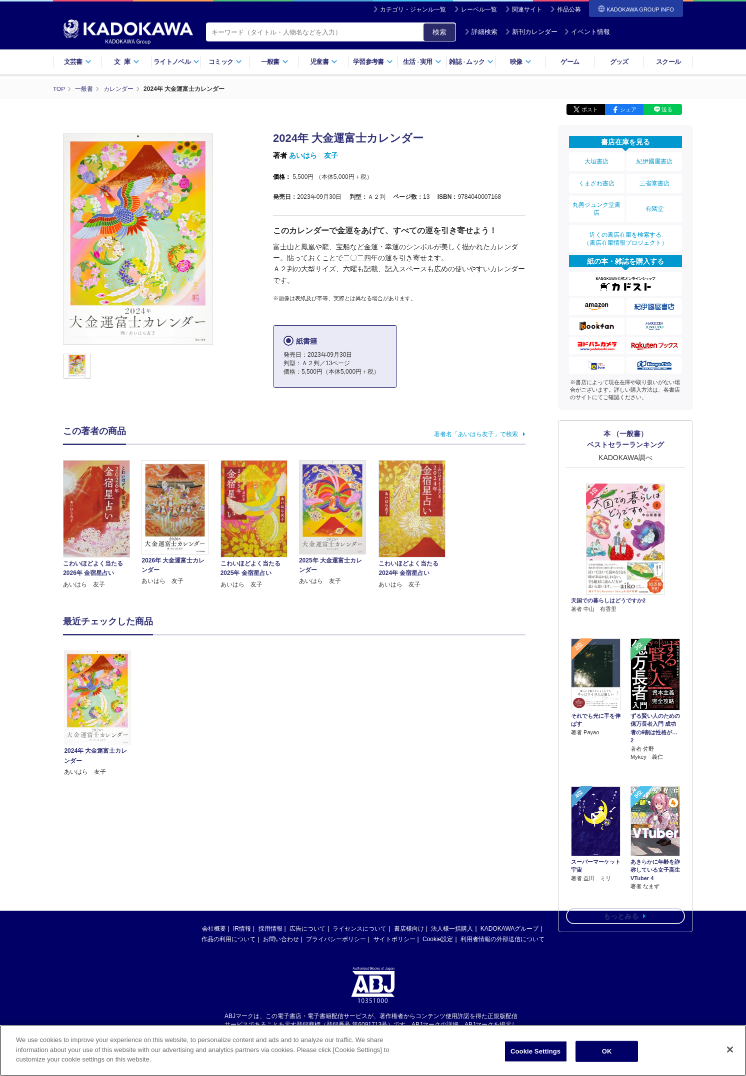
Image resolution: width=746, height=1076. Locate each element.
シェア (628, 109)
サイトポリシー (395, 939)
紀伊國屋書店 (654, 160)
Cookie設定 (437, 939)
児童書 (324, 61)
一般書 (274, 61)
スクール (668, 61)
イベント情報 (587, 31)
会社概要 (214, 928)
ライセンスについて (359, 928)
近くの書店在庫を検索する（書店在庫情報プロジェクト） (626, 234)
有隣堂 (655, 205)
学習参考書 (373, 61)
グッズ (619, 61)
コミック (225, 61)
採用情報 (270, 928)
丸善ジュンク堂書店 (596, 205)
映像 (521, 61)
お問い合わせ (281, 939)
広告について (308, 928)
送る (667, 109)
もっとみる (621, 858)
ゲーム (569, 61)
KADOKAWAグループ (509, 928)
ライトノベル (177, 61)
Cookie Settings (535, 1051)
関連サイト (527, 9)
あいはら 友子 (313, 155)
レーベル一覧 (479, 9)
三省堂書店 (655, 181)
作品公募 (569, 9)
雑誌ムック (471, 61)
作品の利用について (229, 939)
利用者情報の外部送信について (502, 939)
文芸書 (78, 61)
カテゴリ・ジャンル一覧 (413, 9)
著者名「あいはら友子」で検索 (476, 433)
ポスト (590, 109)
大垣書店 (596, 160)
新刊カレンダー (531, 31)
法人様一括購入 (452, 928)
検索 (439, 32)
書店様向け (409, 928)
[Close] (730, 1050)
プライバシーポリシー (336, 939)
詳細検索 (481, 31)
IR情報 (242, 928)
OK (607, 1051)
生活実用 (422, 61)
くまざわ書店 (596, 181)
